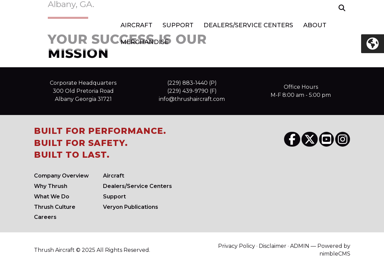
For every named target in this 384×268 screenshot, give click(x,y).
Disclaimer (272, 246)
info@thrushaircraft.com (192, 99)
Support (178, 25)
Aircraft (136, 25)
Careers (45, 217)
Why (50, 186)
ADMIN (299, 246)
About (314, 25)
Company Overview (61, 176)
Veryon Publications (130, 207)
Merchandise (144, 42)
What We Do (51, 196)
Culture (54, 207)
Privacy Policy (236, 246)
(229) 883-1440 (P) (192, 83)
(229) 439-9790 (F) (192, 91)
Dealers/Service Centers (248, 25)
